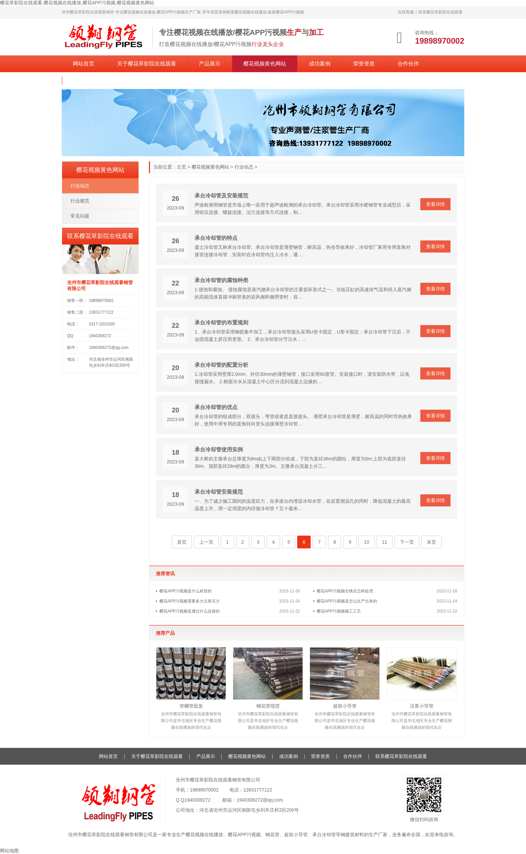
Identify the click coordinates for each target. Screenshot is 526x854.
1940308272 (198, 800)
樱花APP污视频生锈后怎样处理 (345, 591)
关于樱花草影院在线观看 (146, 63)
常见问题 (79, 216)
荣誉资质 (364, 63)
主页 (181, 167)
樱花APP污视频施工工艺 (339, 611)
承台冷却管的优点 (216, 407)
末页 (431, 542)
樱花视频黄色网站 (264, 63)
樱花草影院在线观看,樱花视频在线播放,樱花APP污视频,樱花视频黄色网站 (77, 2)
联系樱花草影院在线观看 (440, 12)
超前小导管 (345, 706)
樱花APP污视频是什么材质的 (185, 591)
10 (366, 542)
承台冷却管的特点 (216, 238)
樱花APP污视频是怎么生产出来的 (347, 601)
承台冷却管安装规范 (219, 492)
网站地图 (9, 850)
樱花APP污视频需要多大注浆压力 (189, 601)
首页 (182, 542)
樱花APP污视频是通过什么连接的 (189, 611)
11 (384, 542)
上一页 (206, 542)
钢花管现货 (268, 706)
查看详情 (435, 204)
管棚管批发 (191, 706)
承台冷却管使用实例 (219, 449)
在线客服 (406, 12)
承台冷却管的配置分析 (221, 365)
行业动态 (243, 167)
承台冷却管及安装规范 (221, 195)
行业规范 (79, 201)
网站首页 (83, 63)
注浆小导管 (421, 706)
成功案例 (319, 63)
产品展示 (209, 63)
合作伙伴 (408, 63)
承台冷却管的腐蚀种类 (221, 280)
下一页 (407, 542)
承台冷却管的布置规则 (221, 322)
